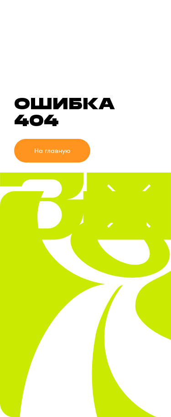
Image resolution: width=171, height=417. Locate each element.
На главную (52, 150)
